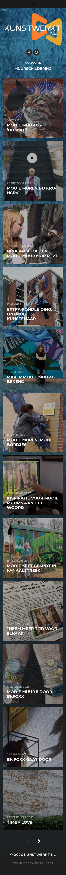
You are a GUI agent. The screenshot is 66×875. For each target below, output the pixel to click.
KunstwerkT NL (40, 855)
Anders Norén (42, 863)
